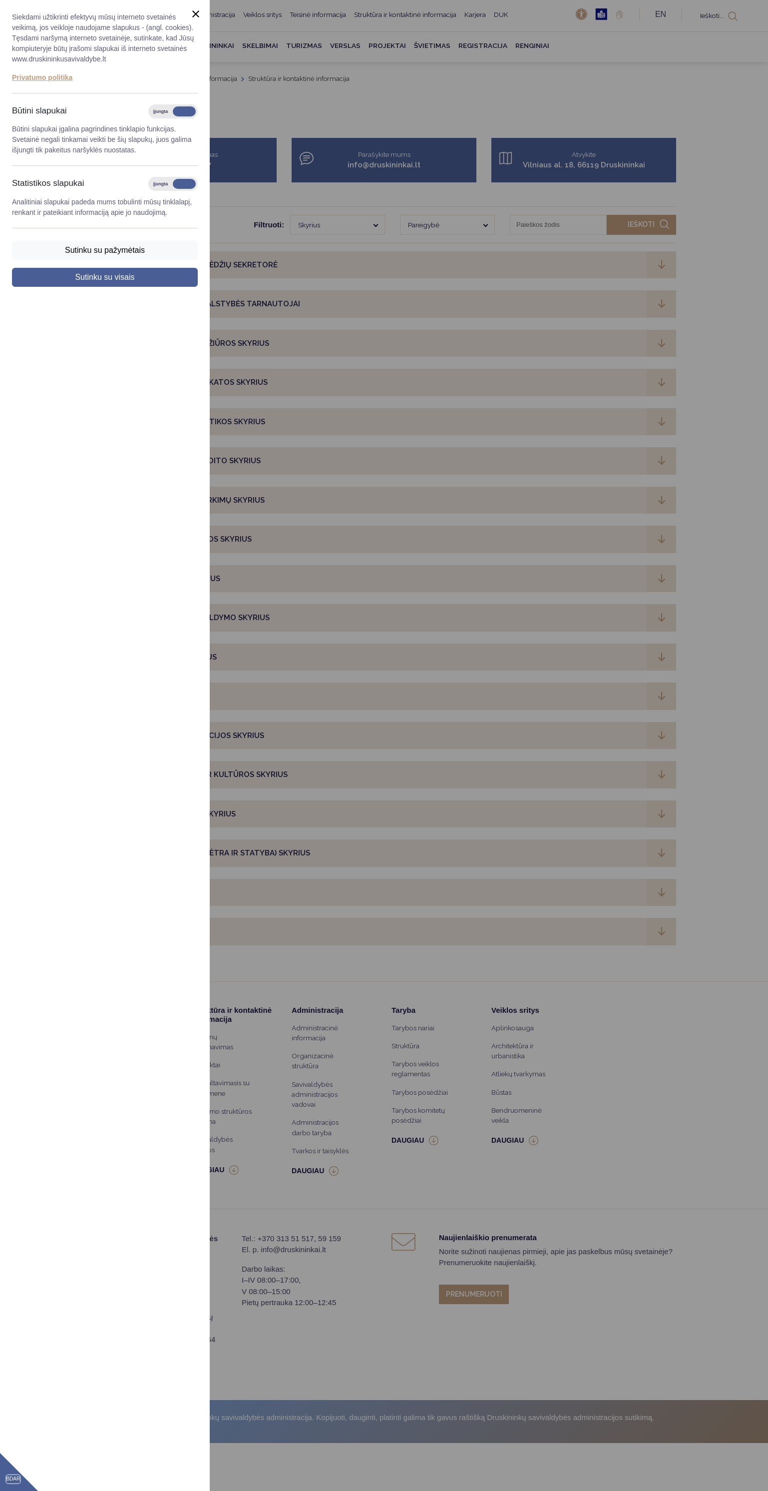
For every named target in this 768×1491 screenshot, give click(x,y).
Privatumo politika (42, 77)
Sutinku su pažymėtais (105, 250)
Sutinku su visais (104, 277)
